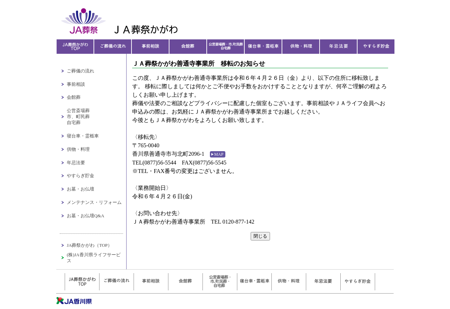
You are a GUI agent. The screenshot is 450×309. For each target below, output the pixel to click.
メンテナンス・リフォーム (94, 202)
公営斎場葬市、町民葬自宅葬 (78, 116)
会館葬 (74, 97)
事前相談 (76, 84)
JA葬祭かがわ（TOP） (89, 245)
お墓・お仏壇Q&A (85, 215)
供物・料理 (78, 149)
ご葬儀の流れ (80, 71)
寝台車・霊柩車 (83, 136)
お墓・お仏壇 (80, 189)
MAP (218, 154)
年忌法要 (76, 162)
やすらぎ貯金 (80, 175)
